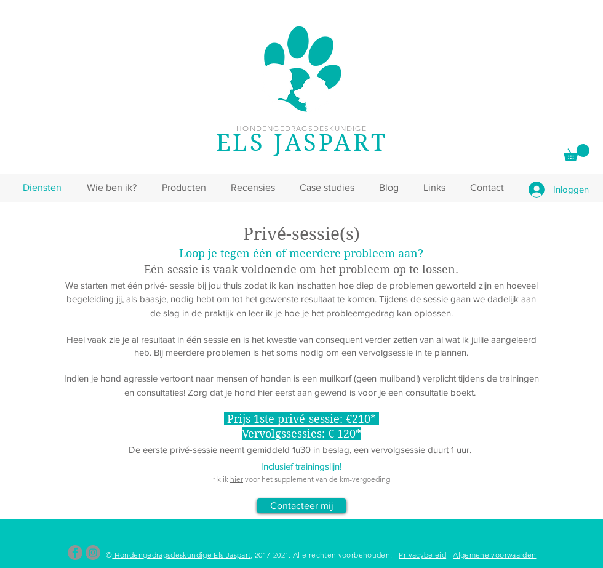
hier (236, 479)
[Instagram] (93, 552)
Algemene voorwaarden (494, 554)
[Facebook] (75, 552)
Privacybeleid (422, 554)
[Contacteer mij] (301, 505)
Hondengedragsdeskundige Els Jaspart (181, 554)
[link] (576, 152)
